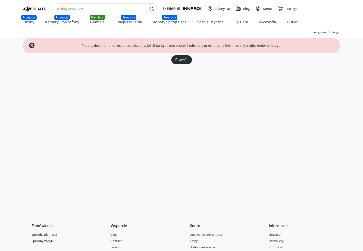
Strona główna (318, 32)
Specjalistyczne (210, 22)
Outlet (292, 22)
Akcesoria (267, 22)
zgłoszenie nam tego (264, 45)
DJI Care (241, 22)
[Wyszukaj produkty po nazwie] (104, 9)
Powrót (181, 59)
